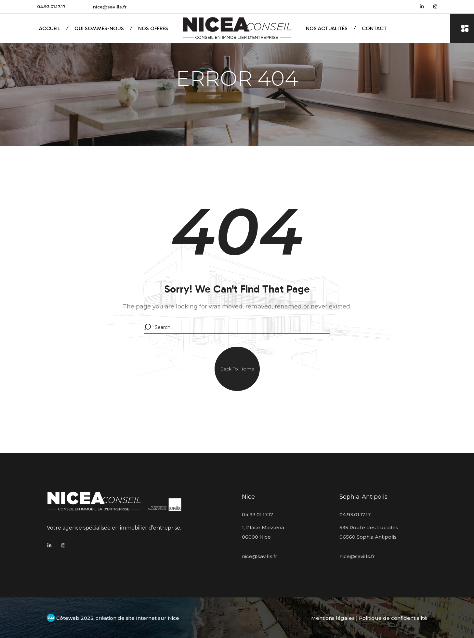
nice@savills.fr (110, 6)
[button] (237, 369)
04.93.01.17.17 (51, 6)
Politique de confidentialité (393, 618)
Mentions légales (333, 618)
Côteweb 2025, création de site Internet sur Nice (113, 618)
